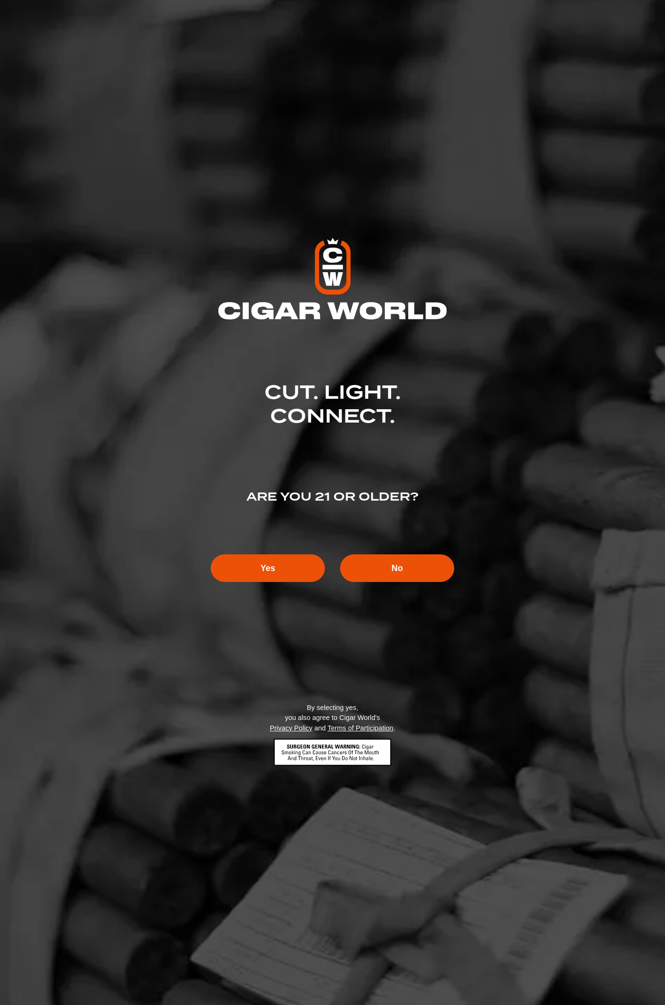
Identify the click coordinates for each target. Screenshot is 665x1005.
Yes (267, 568)
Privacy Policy (291, 728)
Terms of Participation (360, 728)
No (397, 568)
